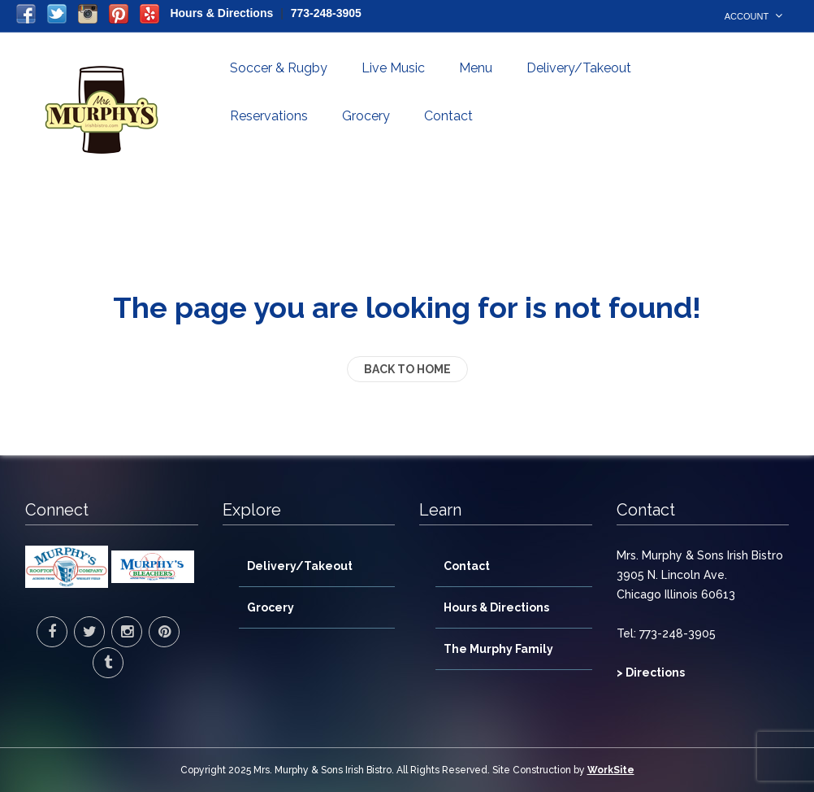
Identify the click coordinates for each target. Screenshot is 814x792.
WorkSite (610, 770)
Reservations (269, 116)
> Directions (651, 672)
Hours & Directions (221, 13)
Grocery (366, 116)
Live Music (393, 68)
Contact (448, 116)
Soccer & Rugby (278, 68)
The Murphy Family (498, 648)
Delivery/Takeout (578, 68)
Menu (475, 68)
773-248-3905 (326, 13)
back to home (407, 369)
